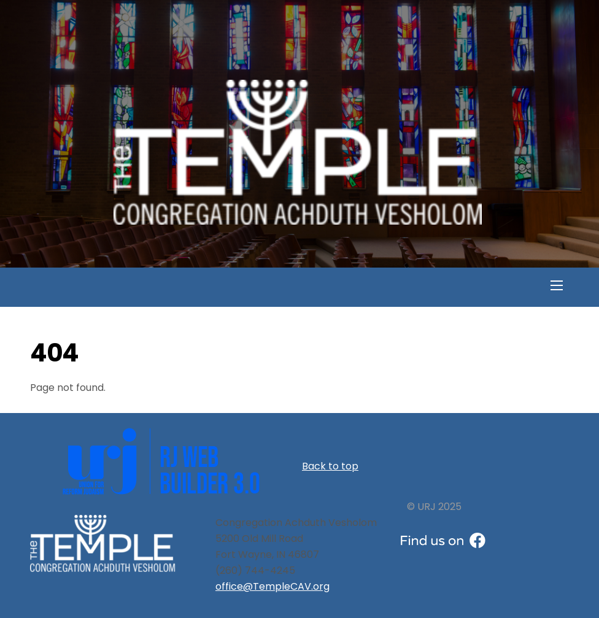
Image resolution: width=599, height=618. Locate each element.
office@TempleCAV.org (272, 586)
